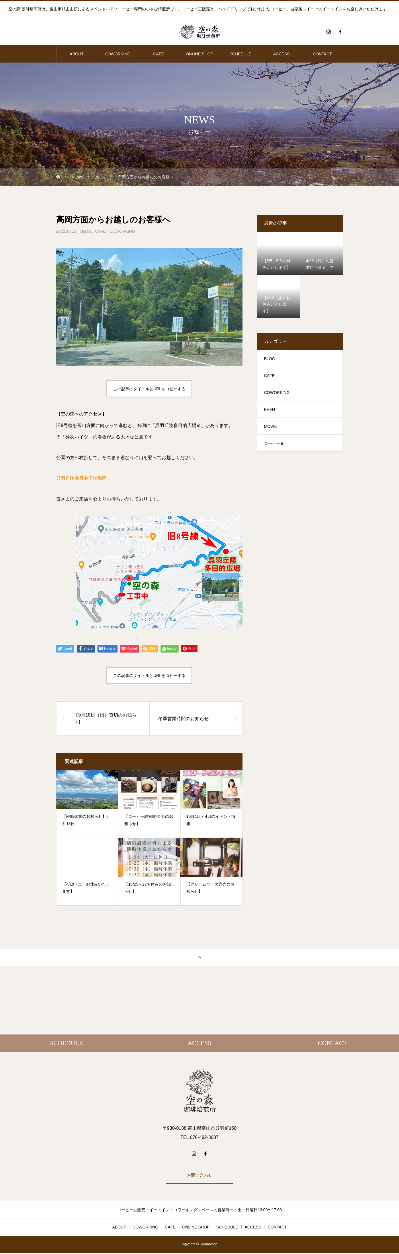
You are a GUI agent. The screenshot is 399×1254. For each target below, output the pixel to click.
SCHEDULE (240, 54)
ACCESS (281, 54)
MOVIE (270, 426)
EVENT (270, 409)
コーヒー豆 (274, 443)
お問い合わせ (199, 1175)
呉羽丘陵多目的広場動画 (81, 478)
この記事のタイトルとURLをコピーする (149, 389)
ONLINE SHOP (199, 54)
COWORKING (117, 54)
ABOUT (76, 54)
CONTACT (322, 54)
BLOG (85, 231)
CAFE (158, 54)
